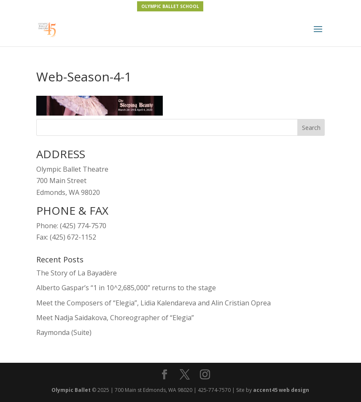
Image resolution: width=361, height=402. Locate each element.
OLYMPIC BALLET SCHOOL (170, 6)
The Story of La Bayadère (76, 273)
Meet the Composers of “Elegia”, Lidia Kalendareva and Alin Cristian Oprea (153, 303)
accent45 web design (281, 390)
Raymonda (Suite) (64, 332)
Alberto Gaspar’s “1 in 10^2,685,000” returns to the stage (126, 287)
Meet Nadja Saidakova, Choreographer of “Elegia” (115, 317)
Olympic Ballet (71, 390)
